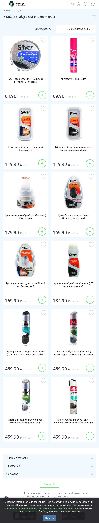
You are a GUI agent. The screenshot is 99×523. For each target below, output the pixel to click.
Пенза (47, 484)
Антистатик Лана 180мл (73, 79)
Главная (7, 11)
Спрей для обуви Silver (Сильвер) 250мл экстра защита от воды (25, 421)
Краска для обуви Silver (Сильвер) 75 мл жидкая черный (73, 285)
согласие (29, 511)
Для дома (18, 11)
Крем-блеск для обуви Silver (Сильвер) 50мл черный (25, 216)
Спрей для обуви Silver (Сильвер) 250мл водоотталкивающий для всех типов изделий (73, 354)
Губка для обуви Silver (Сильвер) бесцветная (25, 148)
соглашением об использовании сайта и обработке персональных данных (42, 508)
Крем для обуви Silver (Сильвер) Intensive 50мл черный (26, 80)
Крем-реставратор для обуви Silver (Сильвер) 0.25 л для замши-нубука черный (25, 354)
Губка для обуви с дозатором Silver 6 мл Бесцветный (25, 285)
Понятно (49, 518)
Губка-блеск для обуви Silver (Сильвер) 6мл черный (73, 216)
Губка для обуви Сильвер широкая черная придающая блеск (73, 148)
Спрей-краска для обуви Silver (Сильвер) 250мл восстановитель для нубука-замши (73, 422)
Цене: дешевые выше (80, 29)
